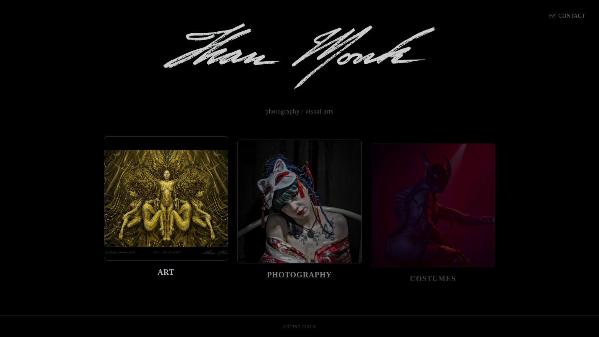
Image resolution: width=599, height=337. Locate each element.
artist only (299, 326)
